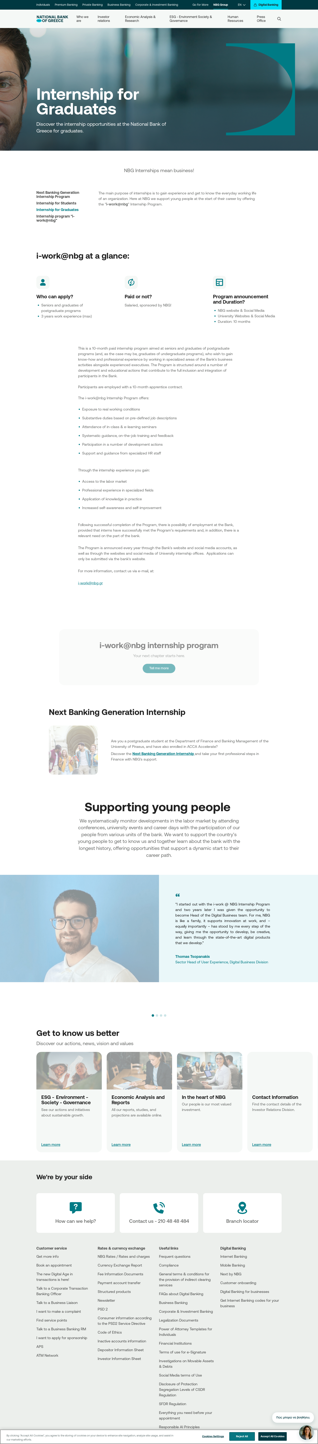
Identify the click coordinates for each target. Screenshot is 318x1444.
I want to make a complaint (58, 1311)
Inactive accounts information (122, 1341)
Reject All (242, 1436)
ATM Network (47, 1355)
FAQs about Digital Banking (181, 1294)
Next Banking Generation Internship (163, 754)
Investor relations (104, 18)
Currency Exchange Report (120, 1265)
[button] (153, 1015)
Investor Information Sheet (119, 1358)
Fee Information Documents (120, 1274)
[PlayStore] (235, 1320)
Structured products (114, 1291)
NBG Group (220, 4)
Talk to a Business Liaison (57, 1302)
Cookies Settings (213, 1436)
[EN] (241, 5)
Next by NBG (230, 1274)
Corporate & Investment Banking (156, 4)
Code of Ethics (110, 1332)
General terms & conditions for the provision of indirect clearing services (185, 1279)
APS (39, 1346)
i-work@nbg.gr (90, 583)
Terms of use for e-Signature (182, 1352)
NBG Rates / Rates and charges (124, 1256)
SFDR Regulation (172, 1404)
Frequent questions (174, 1256)
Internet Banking (233, 1256)
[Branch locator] (242, 1213)
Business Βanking (173, 1302)
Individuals (43, 4)
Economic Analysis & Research (141, 18)
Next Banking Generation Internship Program (57, 194)
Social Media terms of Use (180, 1375)
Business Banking (118, 4)
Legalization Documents (178, 1320)
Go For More (200, 4)
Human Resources (235, 18)
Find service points (51, 1320)
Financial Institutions (175, 1343)
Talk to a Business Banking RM (61, 1329)
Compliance (169, 1265)
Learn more (50, 1144)
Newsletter (106, 1300)
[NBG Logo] (52, 19)
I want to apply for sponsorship (61, 1338)
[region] (159, 1436)
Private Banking (92, 4)
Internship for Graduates (57, 210)
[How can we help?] (75, 1213)
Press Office (261, 18)
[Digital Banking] (266, 5)
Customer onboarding (238, 1283)
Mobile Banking (232, 1265)
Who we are (82, 18)
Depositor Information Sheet (121, 1350)
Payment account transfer (119, 1283)
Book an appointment (54, 1265)
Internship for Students (56, 203)
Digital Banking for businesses (244, 1291)
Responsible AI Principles (179, 1427)
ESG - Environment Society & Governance (191, 18)
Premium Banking (66, 4)
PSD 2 (103, 1309)
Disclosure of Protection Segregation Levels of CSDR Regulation (182, 1389)
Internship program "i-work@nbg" (55, 218)
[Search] (279, 18)
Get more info (47, 1256)
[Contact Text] (159, 1213)
